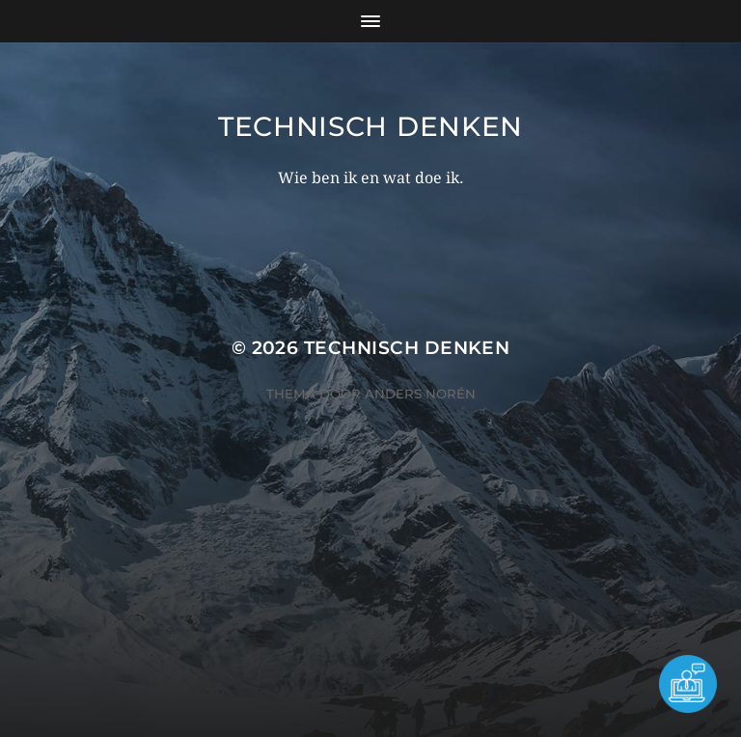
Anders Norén (420, 393)
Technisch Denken (370, 126)
